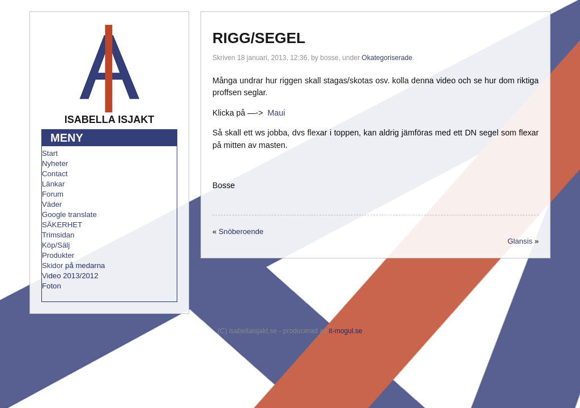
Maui (276, 112)
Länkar (53, 184)
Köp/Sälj (56, 245)
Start (50, 153)
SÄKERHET (62, 224)
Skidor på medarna (73, 265)
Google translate (69, 214)
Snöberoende (241, 231)
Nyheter (55, 163)
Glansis (520, 241)
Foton (51, 286)
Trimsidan (58, 235)
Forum (52, 194)
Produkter (58, 255)
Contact (54, 173)
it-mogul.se (345, 331)
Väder (52, 204)
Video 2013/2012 (70, 275)
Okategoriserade (387, 58)
